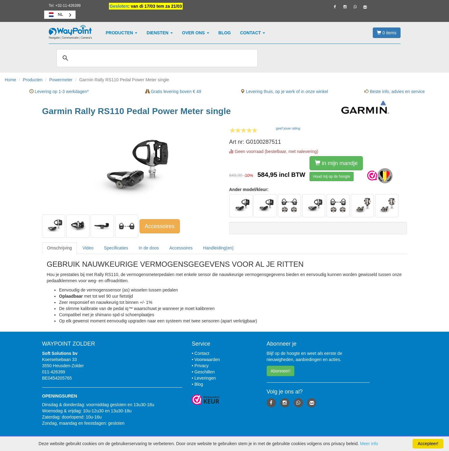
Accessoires (160, 226)
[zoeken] (156, 58)
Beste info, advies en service (394, 91)
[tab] (59, 248)
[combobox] (60, 15)
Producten (122, 32)
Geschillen (204, 371)
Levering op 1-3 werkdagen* (59, 91)
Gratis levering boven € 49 (173, 91)
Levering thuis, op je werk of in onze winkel (284, 91)
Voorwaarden (207, 359)
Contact (252, 32)
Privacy (201, 365)
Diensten (160, 32)
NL (55, 14)
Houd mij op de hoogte (331, 176)
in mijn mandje (336, 163)
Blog (224, 32)
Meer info (369, 443)
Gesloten (119, 6)
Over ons (195, 32)
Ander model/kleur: (249, 189)
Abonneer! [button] (281, 370)
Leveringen (205, 378)
